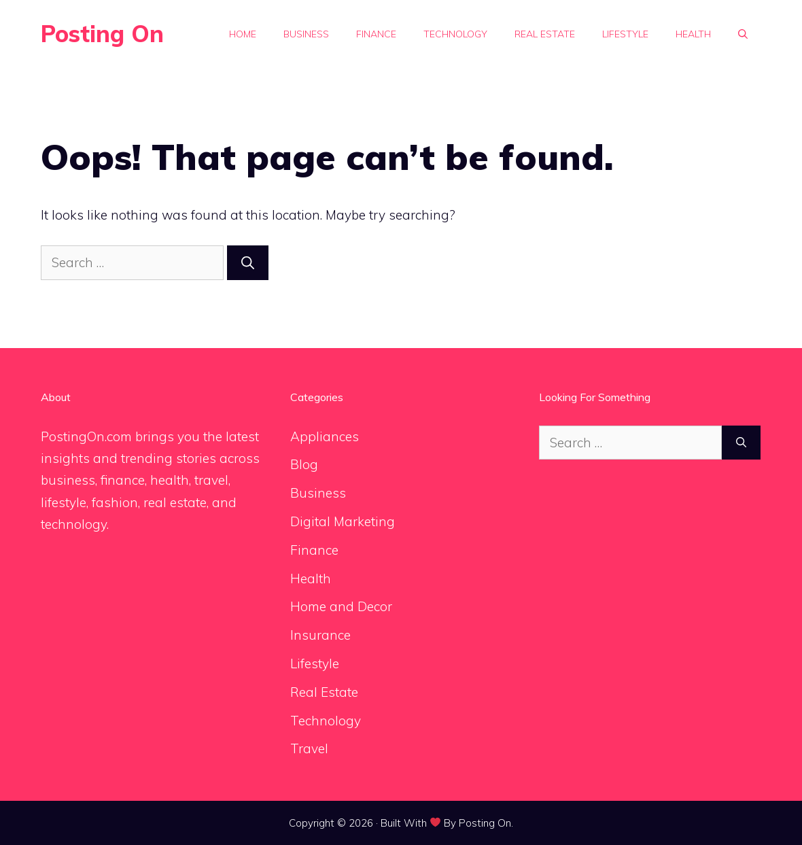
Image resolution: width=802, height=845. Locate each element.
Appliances (324, 436)
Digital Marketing (342, 521)
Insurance (320, 635)
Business (306, 34)
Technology (455, 34)
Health (693, 34)
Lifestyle (625, 34)
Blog (304, 464)
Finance (376, 34)
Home (242, 34)
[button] (743, 34)
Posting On (102, 33)
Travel (309, 748)
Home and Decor (341, 606)
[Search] (247, 262)
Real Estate (545, 34)
